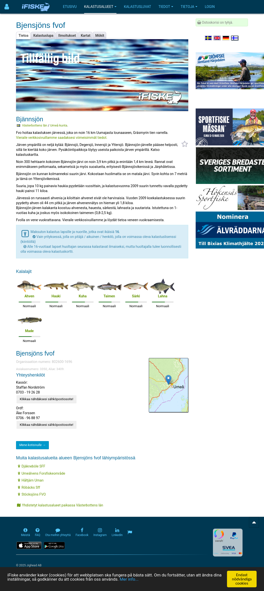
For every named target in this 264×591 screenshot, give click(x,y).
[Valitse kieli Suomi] (234, 38)
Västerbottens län (34, 125)
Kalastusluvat (137, 7)
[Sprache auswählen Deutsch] (226, 38)
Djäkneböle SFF (31, 466)
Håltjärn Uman (30, 480)
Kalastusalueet (100, 7)
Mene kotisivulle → (32, 445)
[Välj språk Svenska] (208, 38)
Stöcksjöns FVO (32, 494)
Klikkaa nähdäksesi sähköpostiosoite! (46, 399)
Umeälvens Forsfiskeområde (41, 473)
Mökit (99, 35)
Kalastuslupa (43, 35)
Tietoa (23, 35)
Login (210, 7)
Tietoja (189, 7)
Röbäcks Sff (29, 487)
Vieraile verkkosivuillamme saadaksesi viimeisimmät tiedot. (61, 138)
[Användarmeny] (7, 7)
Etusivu (70, 7)
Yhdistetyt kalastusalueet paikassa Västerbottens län (60, 505)
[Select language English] (217, 38)
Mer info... (129, 579)
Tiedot (165, 7)
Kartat (85, 35)
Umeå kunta (58, 125)
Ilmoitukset (67, 35)
